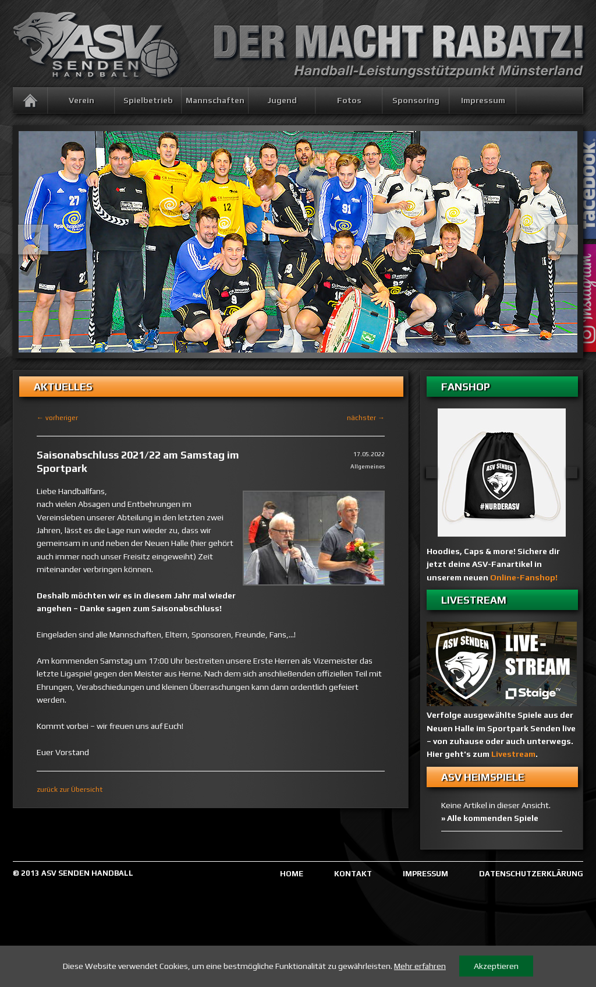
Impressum (483, 100)
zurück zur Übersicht (69, 789)
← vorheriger (57, 418)
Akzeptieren (496, 966)
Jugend (282, 100)
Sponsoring (415, 100)
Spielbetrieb (148, 100)
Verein (81, 100)
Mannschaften (215, 100)
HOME (291, 873)
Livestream (513, 754)
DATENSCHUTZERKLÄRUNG (531, 873)
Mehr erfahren (420, 966)
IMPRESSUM (425, 873)
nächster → (366, 418)
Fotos (349, 100)
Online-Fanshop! (524, 577)
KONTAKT (353, 873)
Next (563, 239)
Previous (33, 239)
